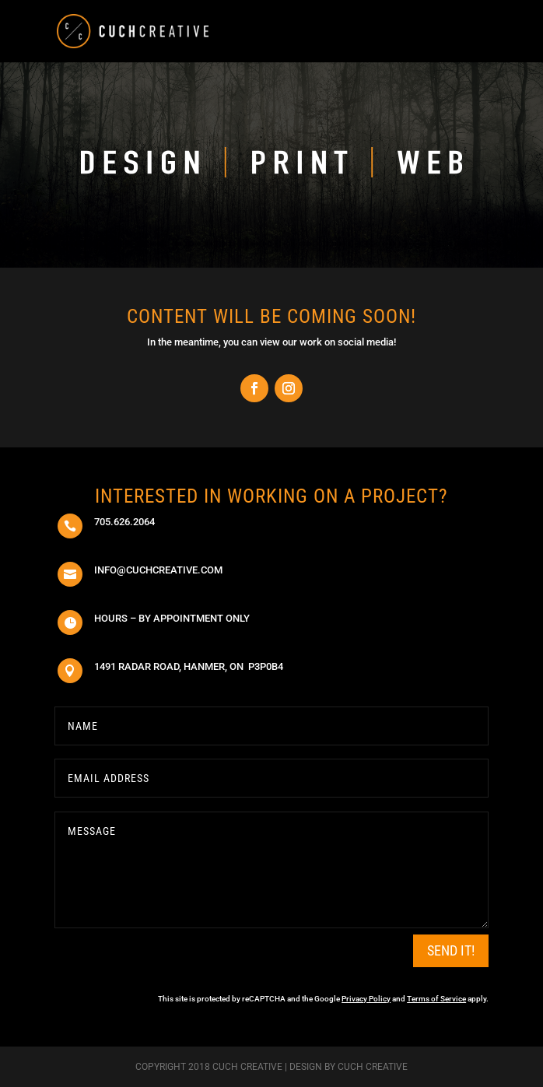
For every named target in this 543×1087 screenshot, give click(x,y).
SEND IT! (451, 950)
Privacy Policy (366, 998)
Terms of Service (436, 998)
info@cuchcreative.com (158, 570)
